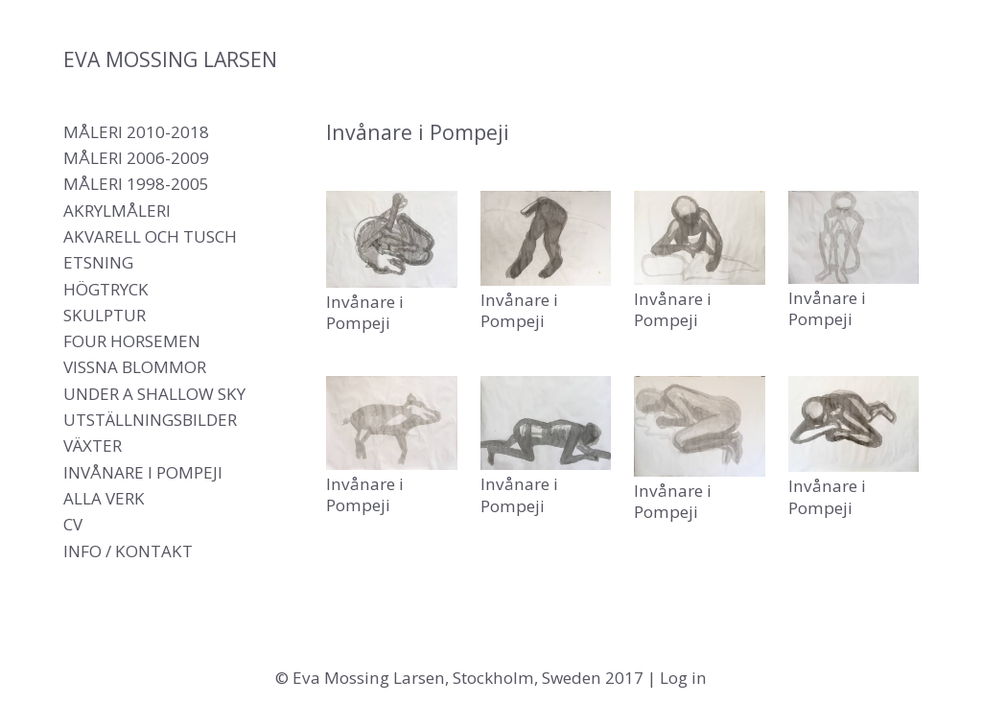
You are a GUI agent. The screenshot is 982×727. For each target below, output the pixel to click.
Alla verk (104, 498)
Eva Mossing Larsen (170, 59)
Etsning (98, 262)
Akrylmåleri (117, 210)
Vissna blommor (134, 367)
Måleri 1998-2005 (136, 184)
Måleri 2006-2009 (136, 158)
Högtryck (106, 289)
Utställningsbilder (150, 420)
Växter (92, 445)
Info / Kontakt (128, 551)
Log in (683, 678)
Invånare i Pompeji (142, 472)
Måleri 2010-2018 (136, 132)
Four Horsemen (131, 341)
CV (72, 524)
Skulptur (104, 315)
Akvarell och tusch (150, 236)
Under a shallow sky (154, 394)
